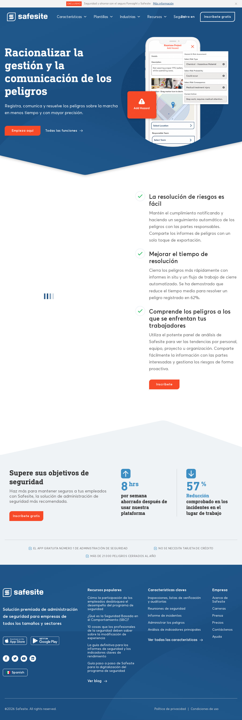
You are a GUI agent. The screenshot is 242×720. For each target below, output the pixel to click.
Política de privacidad (170, 709)
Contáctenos (222, 629)
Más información (163, 3)
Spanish (15, 672)
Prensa (217, 615)
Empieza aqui (22, 130)
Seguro (179, 16)
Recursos (157, 16)
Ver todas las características (175, 640)
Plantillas (103, 16)
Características (72, 16)
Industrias (130, 16)
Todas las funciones (64, 130)
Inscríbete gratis (217, 16)
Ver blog (97, 681)
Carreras (219, 608)
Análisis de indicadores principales (174, 629)
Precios (218, 622)
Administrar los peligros (166, 622)
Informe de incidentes (165, 615)
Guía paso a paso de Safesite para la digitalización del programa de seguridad (111, 667)
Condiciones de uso (205, 709)
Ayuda (217, 636)
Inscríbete (164, 384)
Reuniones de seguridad (166, 608)
